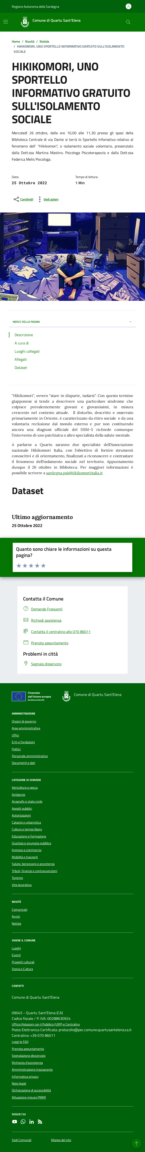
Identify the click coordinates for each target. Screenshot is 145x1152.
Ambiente (18, 794)
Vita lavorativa (22, 884)
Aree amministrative (26, 728)
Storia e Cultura (22, 969)
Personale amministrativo (30, 756)
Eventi (16, 955)
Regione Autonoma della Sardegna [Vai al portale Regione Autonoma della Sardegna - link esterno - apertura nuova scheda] (35, 6)
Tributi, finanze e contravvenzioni (34, 871)
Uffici (15, 735)
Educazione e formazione (29, 836)
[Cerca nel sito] (128, 22)
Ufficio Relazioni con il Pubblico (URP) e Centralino (46, 1024)
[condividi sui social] (23, 199)
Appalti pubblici (22, 808)
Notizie (16, 923)
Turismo (17, 877)
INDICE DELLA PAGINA (72, 321)
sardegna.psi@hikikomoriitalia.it (74, 472)
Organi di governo (24, 721)
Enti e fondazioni (23, 742)
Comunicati (19, 909)
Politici (16, 749)
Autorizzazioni (21, 815)
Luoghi (16, 948)
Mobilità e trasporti (25, 857)
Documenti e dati (23, 762)
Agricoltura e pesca (25, 787)
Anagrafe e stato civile (27, 801)
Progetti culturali (23, 962)
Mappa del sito (61, 1140)
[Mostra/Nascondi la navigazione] (5, 22)
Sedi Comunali (21, 1140)
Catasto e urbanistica (26, 822)
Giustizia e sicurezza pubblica (31, 843)
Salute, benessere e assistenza (33, 863)
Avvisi (16, 916)
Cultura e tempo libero (27, 829)
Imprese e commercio (26, 850)
